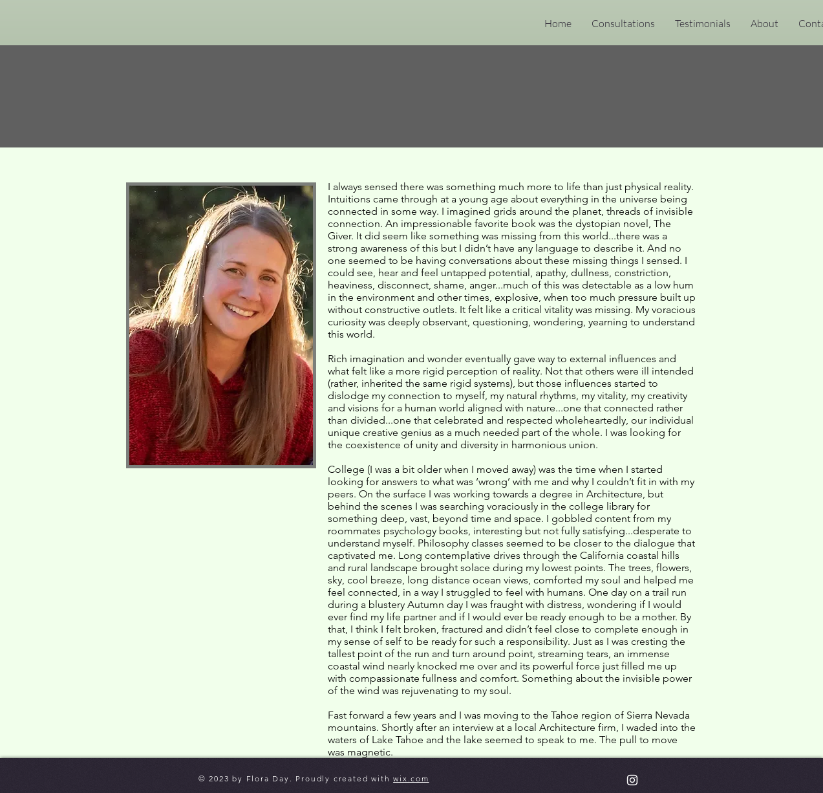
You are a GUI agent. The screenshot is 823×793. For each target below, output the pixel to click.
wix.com (411, 778)
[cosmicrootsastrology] (632, 780)
